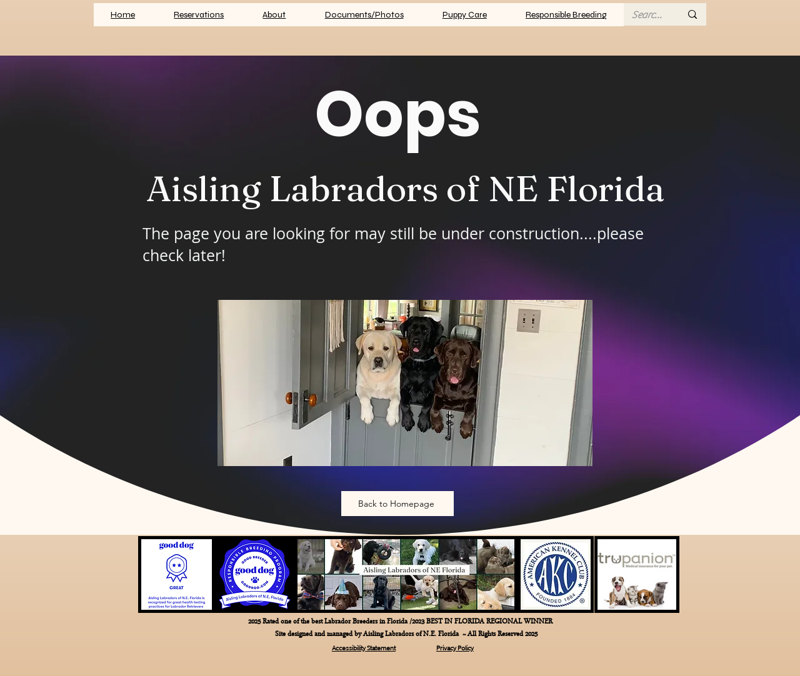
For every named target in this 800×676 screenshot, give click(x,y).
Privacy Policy (455, 647)
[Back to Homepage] (397, 503)
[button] (364, 14)
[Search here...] (646, 15)
